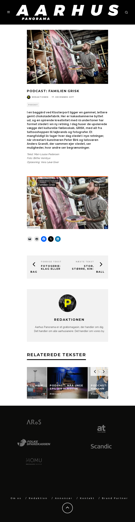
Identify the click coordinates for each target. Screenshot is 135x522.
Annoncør (64, 498)
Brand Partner (115, 498)
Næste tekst (85, 262)
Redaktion (38, 498)
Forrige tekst (51, 262)
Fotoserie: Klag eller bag (45, 269)
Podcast (33, 105)
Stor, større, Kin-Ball (88, 269)
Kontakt (87, 498)
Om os (16, 498)
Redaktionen (40, 97)
